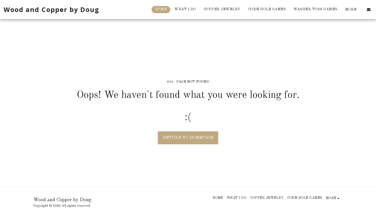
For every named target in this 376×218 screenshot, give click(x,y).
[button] (368, 9)
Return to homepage (188, 138)
